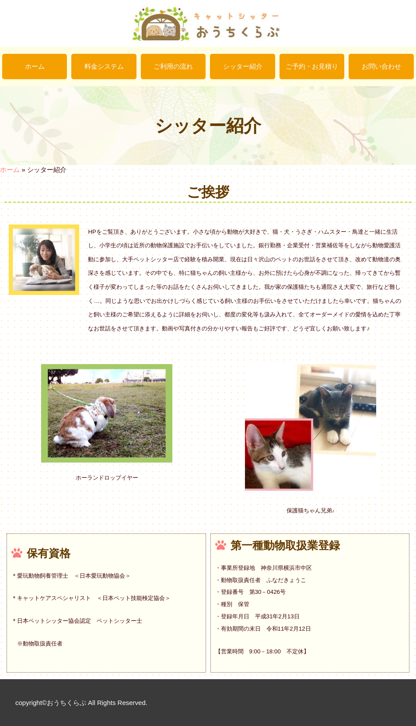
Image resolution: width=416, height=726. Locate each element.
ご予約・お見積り (312, 66)
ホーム (35, 66)
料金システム (104, 66)
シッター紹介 (242, 66)
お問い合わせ (381, 66)
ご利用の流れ (173, 66)
